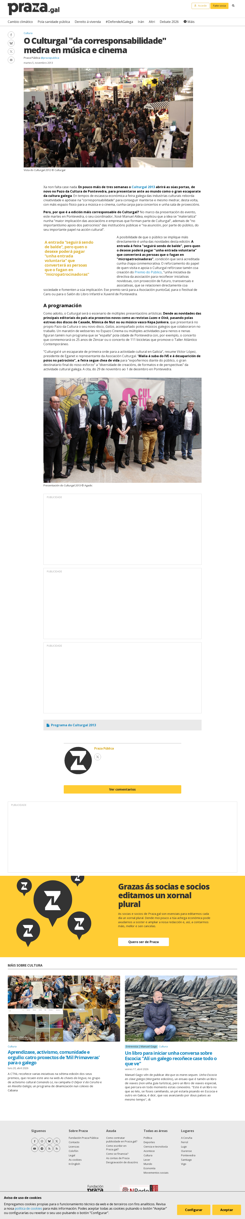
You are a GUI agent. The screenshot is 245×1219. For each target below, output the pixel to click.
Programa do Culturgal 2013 (73, 725)
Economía (149, 1168)
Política (148, 1138)
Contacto (74, 1142)
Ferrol (184, 1142)
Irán (141, 22)
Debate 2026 (169, 22)
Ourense (186, 1151)
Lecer (147, 1159)
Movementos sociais (156, 1172)
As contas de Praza (117, 1158)
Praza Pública (32, 58)
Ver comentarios (122, 789)
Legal (72, 1155)
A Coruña (186, 1138)
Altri (152, 22)
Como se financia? (117, 1153)
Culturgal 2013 (143, 187)
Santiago (186, 1159)
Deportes (149, 1142)
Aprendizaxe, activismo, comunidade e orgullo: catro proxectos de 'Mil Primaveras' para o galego (53, 1057)
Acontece (149, 1151)
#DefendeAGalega (119, 22)
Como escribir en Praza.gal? (116, 1147)
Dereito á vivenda (88, 22)
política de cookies (28, 1208)
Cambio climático (20, 22)
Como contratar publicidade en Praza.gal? (121, 1139)
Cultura (28, 33)
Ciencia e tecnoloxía (156, 1146)
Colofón (73, 1151)
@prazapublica (50, 58)
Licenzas (74, 1146)
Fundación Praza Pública (83, 1138)
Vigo (183, 1164)
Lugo (184, 1146)
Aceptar (226, 1210)
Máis (191, 22)
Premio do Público (148, 272)
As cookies (75, 1159)
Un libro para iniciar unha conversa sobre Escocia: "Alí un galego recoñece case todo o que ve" (171, 1058)
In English (74, 1164)
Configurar (193, 1210)
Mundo (148, 1164)
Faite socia (219, 5)
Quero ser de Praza (143, 942)
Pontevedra (188, 1155)
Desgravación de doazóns (122, 1162)
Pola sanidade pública (54, 22)
